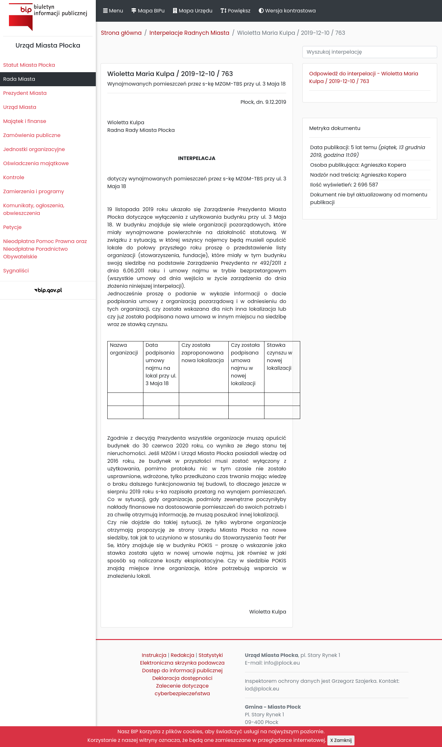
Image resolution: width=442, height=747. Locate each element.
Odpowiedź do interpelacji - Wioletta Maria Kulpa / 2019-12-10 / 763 (363, 77)
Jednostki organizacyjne (34, 149)
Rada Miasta (19, 79)
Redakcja (182, 655)
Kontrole (13, 177)
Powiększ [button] (235, 10)
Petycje (12, 227)
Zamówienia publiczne (31, 135)
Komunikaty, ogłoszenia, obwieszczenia (33, 209)
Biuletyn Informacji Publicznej (48, 17)
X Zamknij (341, 740)
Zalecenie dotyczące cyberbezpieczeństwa (182, 689)
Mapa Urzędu (192, 10)
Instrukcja (154, 655)
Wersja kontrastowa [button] (287, 10)
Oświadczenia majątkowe (36, 163)
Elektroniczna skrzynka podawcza (182, 663)
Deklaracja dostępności (182, 678)
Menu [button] (113, 10)
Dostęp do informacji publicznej (182, 670)
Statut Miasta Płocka (29, 65)
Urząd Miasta (19, 107)
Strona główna (121, 33)
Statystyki (211, 655)
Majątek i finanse (24, 121)
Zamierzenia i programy (33, 191)
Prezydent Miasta (25, 93)
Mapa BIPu (147, 10)
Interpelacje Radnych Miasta (189, 33)
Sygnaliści (16, 270)
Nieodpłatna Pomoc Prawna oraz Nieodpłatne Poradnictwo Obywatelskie (45, 249)
